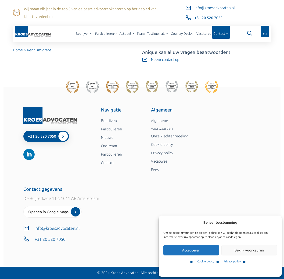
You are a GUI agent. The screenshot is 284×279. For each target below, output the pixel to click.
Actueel (126, 34)
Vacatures (203, 34)
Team (141, 34)
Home (18, 50)
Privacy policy (232, 261)
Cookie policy (205, 261)
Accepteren (191, 250)
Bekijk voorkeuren (249, 250)
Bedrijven (84, 34)
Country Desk (182, 34)
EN (265, 34)
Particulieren (106, 34)
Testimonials (158, 34)
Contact (221, 34)
